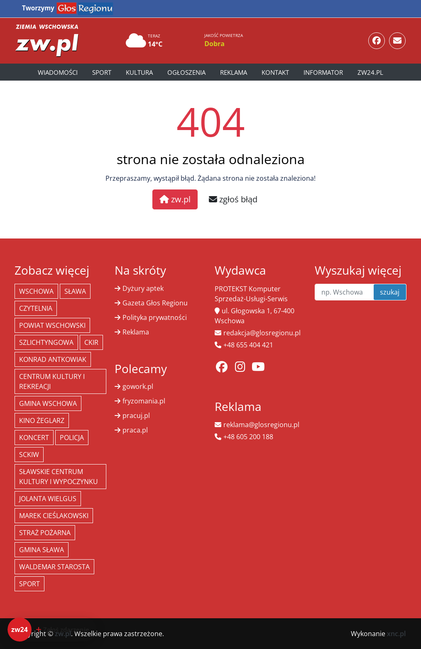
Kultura (139, 72)
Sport (101, 72)
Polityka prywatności (154, 317)
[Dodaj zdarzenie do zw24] (52, 629)
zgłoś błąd (233, 199)
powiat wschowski (52, 325)
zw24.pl (370, 72)
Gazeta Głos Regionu (155, 302)
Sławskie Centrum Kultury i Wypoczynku (58, 476)
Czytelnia (35, 308)
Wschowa (36, 291)
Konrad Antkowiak (52, 359)
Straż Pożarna (45, 532)
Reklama (233, 72)
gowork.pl (137, 386)
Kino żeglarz (41, 420)
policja (72, 437)
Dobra (214, 43)
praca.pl (135, 430)
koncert (34, 437)
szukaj (389, 292)
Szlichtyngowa (46, 342)
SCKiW (29, 454)
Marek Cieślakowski (53, 515)
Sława (75, 291)
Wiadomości (58, 72)
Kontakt (275, 72)
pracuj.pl (136, 415)
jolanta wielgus (47, 498)
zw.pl (175, 199)
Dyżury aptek (143, 288)
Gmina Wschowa (48, 403)
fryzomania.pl (143, 401)
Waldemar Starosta (54, 566)
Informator (323, 72)
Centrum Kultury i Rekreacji (52, 381)
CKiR (91, 342)
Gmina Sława (41, 549)
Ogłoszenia (186, 72)
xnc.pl (396, 633)
